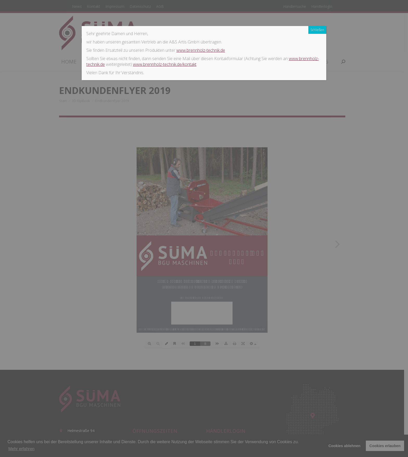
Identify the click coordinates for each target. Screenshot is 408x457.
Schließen (317, 30)
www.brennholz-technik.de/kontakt (164, 64)
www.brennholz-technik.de (200, 50)
